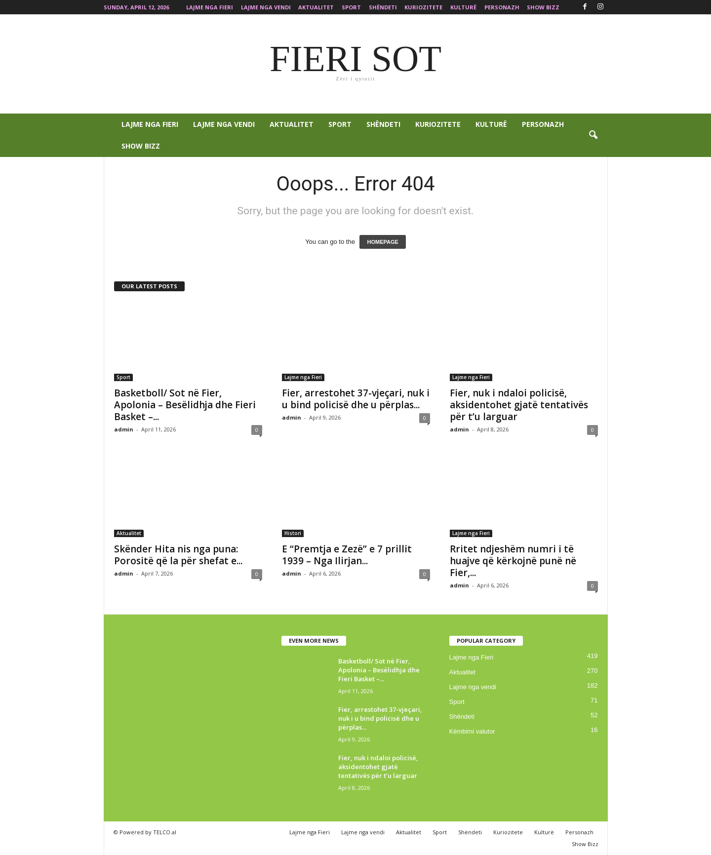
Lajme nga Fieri (209, 7)
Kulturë (463, 7)
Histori (292, 533)
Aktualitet (316, 7)
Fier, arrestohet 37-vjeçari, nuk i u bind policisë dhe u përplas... (356, 399)
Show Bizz (543, 7)
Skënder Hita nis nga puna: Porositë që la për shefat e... (178, 555)
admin (123, 429)
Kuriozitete (423, 7)
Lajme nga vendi (266, 7)
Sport (351, 7)
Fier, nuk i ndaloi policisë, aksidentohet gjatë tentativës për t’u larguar (519, 405)
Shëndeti (383, 7)
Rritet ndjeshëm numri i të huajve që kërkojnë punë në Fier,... (513, 561)
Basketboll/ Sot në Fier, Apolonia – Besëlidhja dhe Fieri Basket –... (185, 405)
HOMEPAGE (382, 242)
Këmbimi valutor (472, 731)
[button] (593, 135)
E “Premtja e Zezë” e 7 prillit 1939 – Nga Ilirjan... (347, 555)
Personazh (501, 7)
